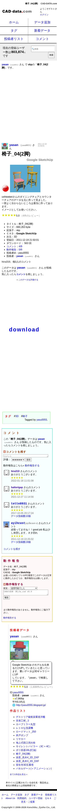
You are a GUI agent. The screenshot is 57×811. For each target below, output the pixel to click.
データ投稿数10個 (21, 517)
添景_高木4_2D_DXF (27, 760)
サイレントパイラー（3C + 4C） (34, 749)
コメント (42, 39)
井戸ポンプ (22, 737)
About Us (10, 800)
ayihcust (24, 524)
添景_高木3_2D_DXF (27, 763)
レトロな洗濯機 (24, 730)
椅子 (25, 416)
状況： (20, 590)
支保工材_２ (22, 723)
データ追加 (42, 22)
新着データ (42, 30)
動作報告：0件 (14, 249)
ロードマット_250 (26, 734)
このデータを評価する (28, 280)
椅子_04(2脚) (23, 756)
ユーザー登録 (35, 800)
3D (17, 416)
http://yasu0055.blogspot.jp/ (31, 707)
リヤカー (21, 741)
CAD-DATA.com (49, 3)
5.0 (21, 215)
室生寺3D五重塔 (25, 767)
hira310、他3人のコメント (16, 261)
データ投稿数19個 (21, 543)
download (24, 329)
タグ (14, 30)
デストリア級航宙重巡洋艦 (30, 719)
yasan (21, 638)
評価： (14, 459)
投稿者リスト (14, 39)
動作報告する (32, 465)
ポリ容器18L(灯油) (26, 752)
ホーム (14, 22)
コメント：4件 (14, 246)
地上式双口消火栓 (25, 745)
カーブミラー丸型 (25, 726)
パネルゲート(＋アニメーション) (34, 771)
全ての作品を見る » (18, 777)
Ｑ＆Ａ (48, 800)
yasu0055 (41, 419)
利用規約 (21, 800)
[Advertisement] (28, 110)
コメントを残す (11, 550)
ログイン (44, 14)
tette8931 (19, 504)
